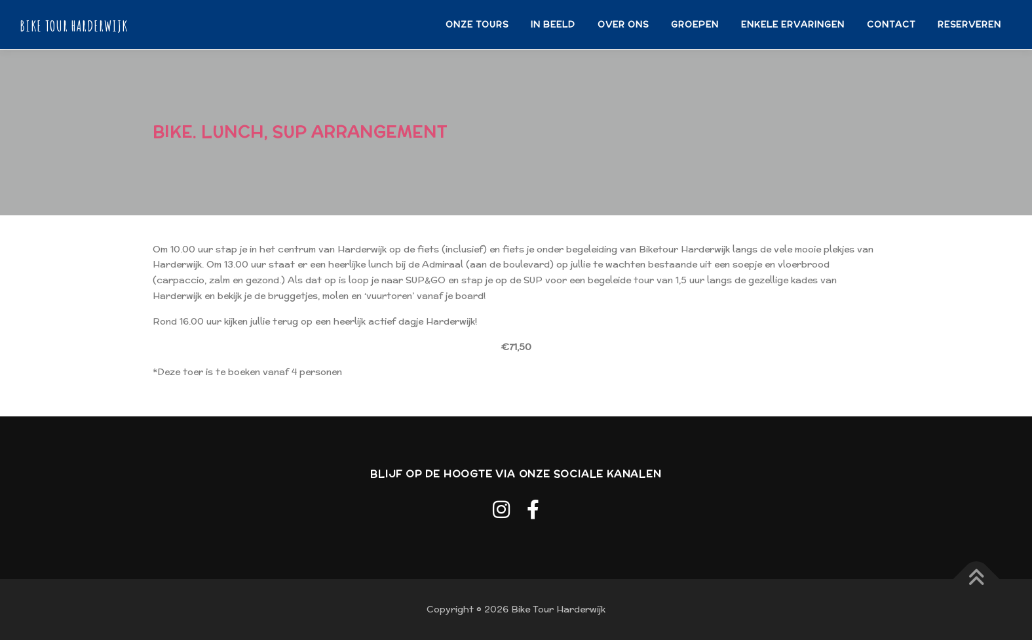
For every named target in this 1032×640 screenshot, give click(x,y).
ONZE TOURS (477, 24)
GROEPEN (695, 24)
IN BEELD (553, 24)
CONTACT (891, 24)
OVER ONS (623, 24)
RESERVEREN (969, 24)
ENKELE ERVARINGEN (793, 24)
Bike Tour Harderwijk (74, 25)
